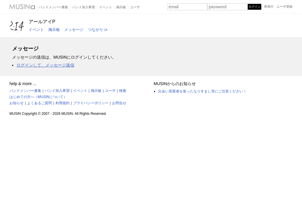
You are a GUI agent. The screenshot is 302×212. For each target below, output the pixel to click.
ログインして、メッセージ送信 (45, 65)
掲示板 (121, 7)
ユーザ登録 (284, 6)
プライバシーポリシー (91, 103)
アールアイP (42, 21)
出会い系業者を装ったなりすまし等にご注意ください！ (202, 91)
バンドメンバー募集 (53, 7)
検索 (122, 91)
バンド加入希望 (83, 7)
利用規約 (62, 103)
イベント (105, 7)
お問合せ (119, 103)
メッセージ (73, 29)
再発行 (269, 6)
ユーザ (135, 7)
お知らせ (16, 103)
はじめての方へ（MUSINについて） (38, 97)
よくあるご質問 (39, 103)
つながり (97, 29)
